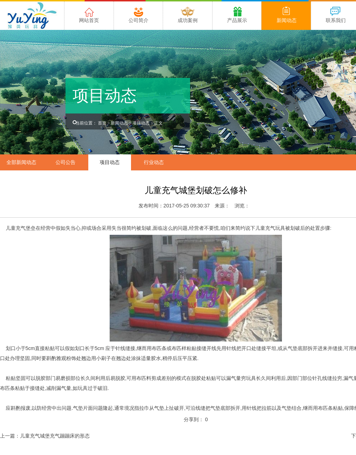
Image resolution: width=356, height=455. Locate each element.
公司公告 (65, 162)
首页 (102, 123)
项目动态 (141, 123)
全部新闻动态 (21, 162)
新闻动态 (119, 123)
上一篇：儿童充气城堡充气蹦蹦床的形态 (45, 436)
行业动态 (154, 162)
